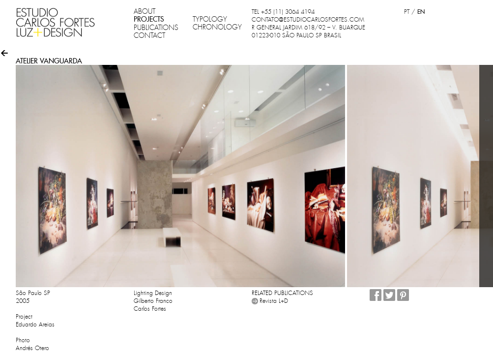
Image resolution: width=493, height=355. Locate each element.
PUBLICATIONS (156, 27)
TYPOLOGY (210, 19)
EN (421, 11)
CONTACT (149, 35)
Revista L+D (274, 301)
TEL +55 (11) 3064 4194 (283, 12)
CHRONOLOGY (217, 27)
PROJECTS (149, 19)
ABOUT (144, 11)
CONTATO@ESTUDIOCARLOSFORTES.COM (308, 20)
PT (406, 12)
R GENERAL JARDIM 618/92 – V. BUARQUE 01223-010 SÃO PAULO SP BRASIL (308, 31)
